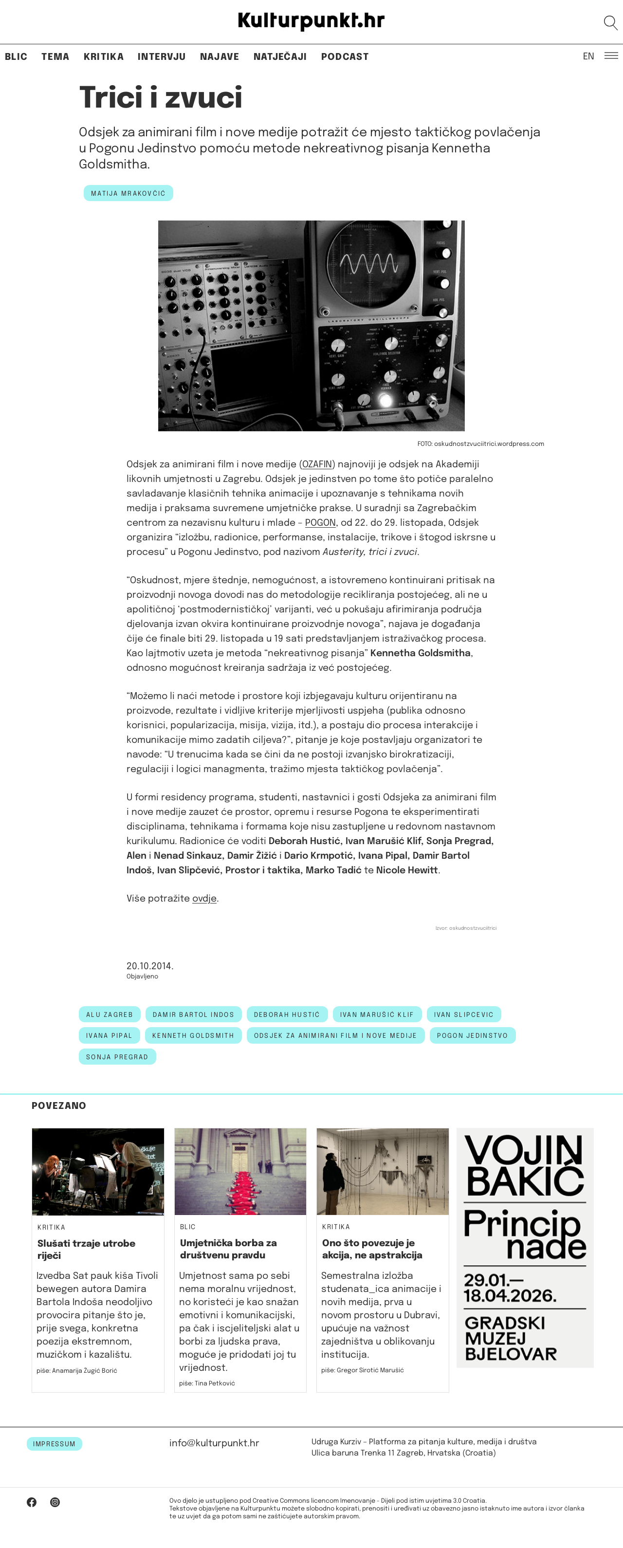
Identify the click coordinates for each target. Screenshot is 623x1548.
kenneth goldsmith (193, 1035)
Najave (220, 57)
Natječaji (281, 57)
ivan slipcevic (464, 1015)
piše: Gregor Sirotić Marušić (362, 1370)
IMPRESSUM (54, 1444)
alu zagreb (109, 1015)
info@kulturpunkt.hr (214, 1443)
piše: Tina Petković (207, 1384)
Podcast (345, 57)
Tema (55, 57)
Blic (16, 57)
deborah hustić (287, 1015)
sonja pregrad (117, 1057)
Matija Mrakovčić (128, 193)
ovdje (204, 898)
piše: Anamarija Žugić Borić (77, 1371)
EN (588, 56)
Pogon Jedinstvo (473, 1035)
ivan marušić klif (377, 1015)
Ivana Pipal (109, 1035)
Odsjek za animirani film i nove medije (336, 1035)
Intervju (162, 57)
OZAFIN (317, 464)
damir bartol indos (194, 1015)
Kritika (104, 57)
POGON (320, 523)
